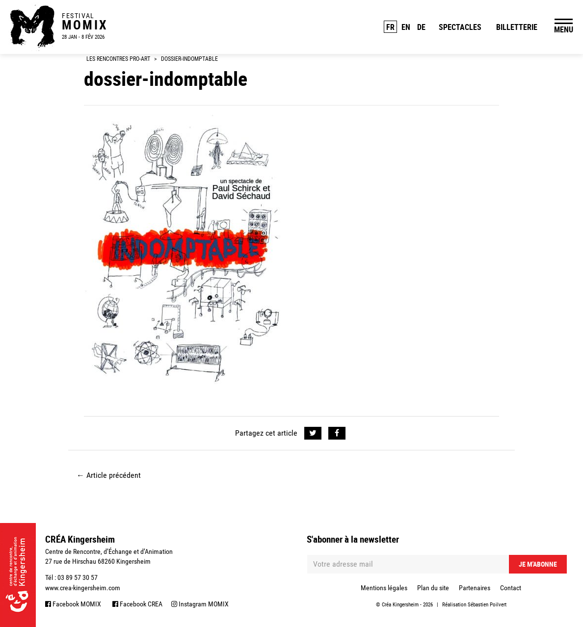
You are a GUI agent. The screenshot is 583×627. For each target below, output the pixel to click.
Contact (510, 588)
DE (421, 27)
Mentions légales (384, 588)
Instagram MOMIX (200, 604)
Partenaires (474, 588)
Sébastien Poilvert (487, 604)
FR (390, 27)
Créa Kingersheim (400, 604)
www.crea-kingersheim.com (82, 588)
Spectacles (460, 27)
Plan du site (433, 588)
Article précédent (109, 475)
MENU (563, 29)
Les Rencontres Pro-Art (118, 58)
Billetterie (516, 27)
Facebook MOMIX (73, 604)
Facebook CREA (137, 604)
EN (405, 27)
